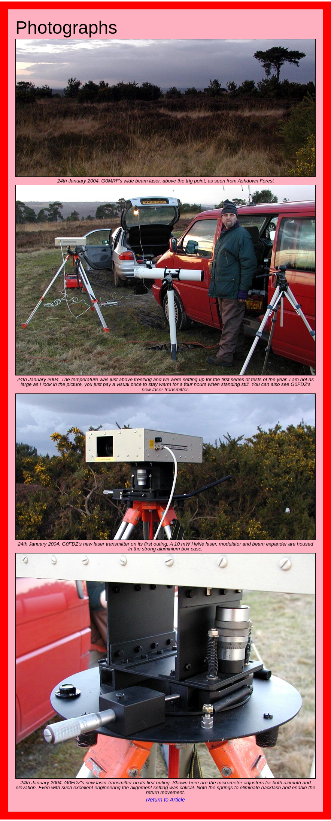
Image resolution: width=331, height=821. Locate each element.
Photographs (66, 27)
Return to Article (165, 800)
